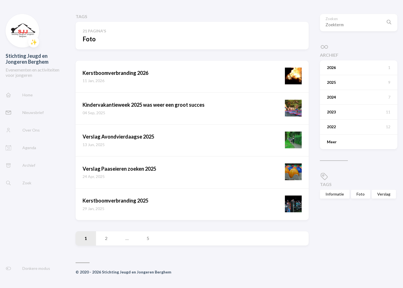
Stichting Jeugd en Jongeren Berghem (27, 59)
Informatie (334, 194)
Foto (361, 194)
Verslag (383, 194)
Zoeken (331, 19)
